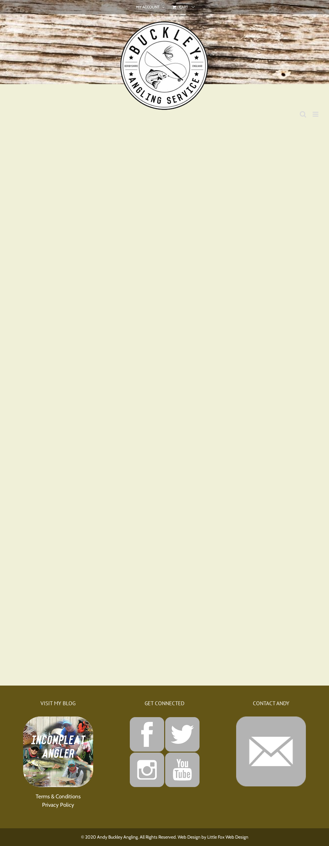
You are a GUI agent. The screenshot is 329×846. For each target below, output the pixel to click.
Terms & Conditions (58, 796)
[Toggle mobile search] (303, 114)
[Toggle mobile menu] (316, 114)
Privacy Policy (58, 805)
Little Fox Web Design (227, 837)
